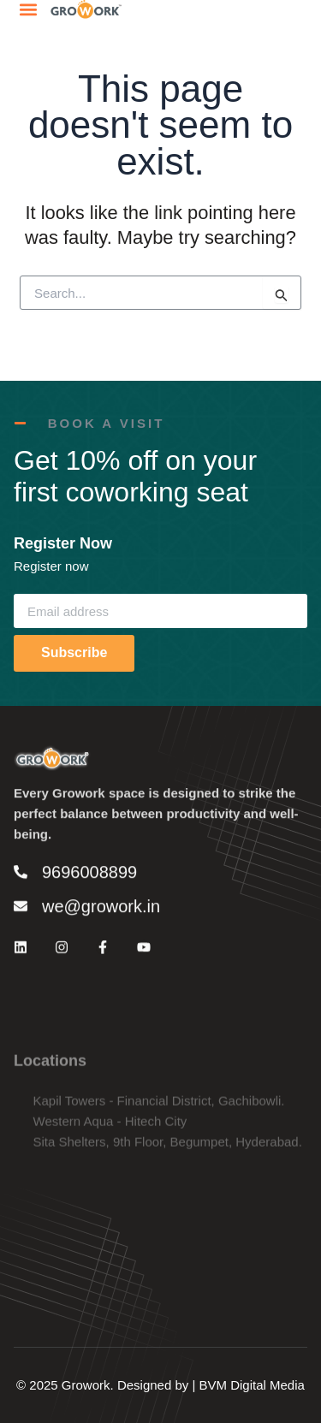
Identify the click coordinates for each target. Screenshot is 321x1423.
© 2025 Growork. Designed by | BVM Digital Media (160, 1385)
